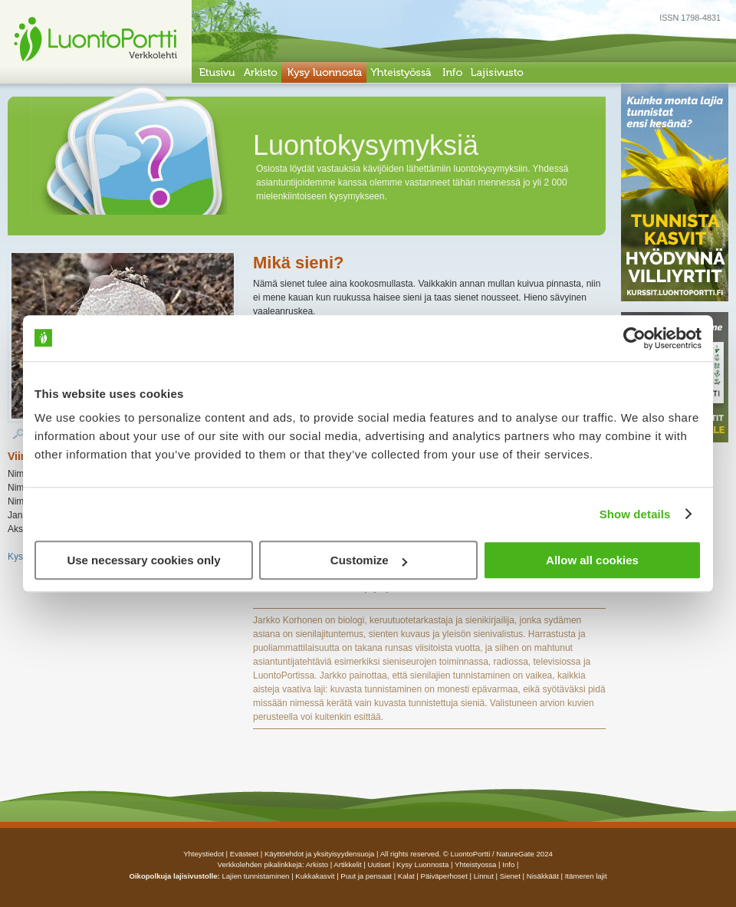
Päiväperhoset (444, 876)
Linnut (484, 876)
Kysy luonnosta (422, 864)
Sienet (510, 876)
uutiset (378, 864)
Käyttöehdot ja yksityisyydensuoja (319, 853)
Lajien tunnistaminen (255, 876)
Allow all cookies (592, 560)
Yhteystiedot (203, 853)
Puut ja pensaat (366, 876)
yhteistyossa (475, 864)
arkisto (317, 864)
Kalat (406, 876)
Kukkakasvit (314, 876)
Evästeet (244, 853)
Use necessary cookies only (143, 560)
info (508, 864)
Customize (368, 560)
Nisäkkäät (543, 876)
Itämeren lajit (586, 876)
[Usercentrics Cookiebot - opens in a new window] (634, 338)
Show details (635, 514)
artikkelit (347, 864)
